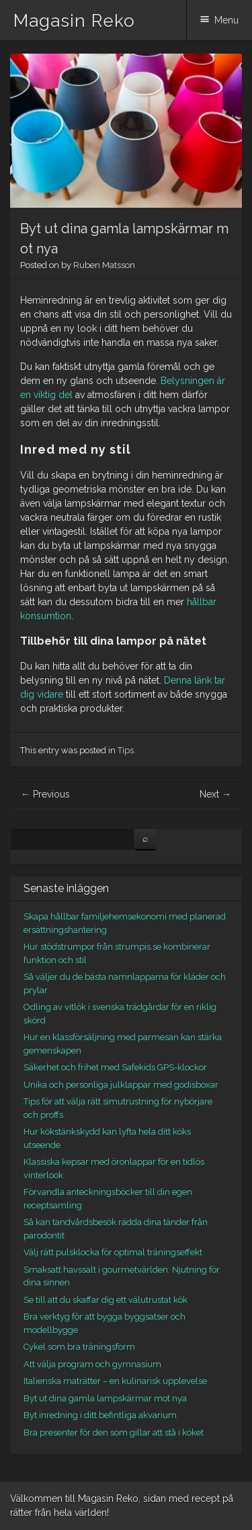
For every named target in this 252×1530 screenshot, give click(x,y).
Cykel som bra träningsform (79, 1347)
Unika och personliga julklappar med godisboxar (121, 1085)
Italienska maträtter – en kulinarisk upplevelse (115, 1381)
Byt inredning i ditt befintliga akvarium (100, 1415)
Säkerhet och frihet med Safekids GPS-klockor (115, 1067)
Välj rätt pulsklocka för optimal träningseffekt (113, 1252)
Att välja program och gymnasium (92, 1364)
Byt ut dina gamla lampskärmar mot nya (105, 1398)
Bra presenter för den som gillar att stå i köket (114, 1432)
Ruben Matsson (104, 265)
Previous (45, 794)
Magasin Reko (74, 21)
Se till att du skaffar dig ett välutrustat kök (105, 1300)
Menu (226, 20)
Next (215, 794)
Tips (126, 750)
